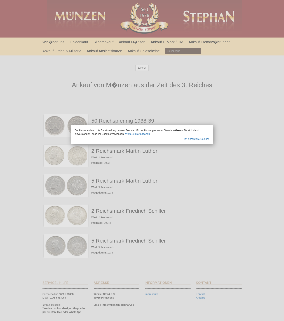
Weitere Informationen (137, 133)
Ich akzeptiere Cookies (197, 139)
